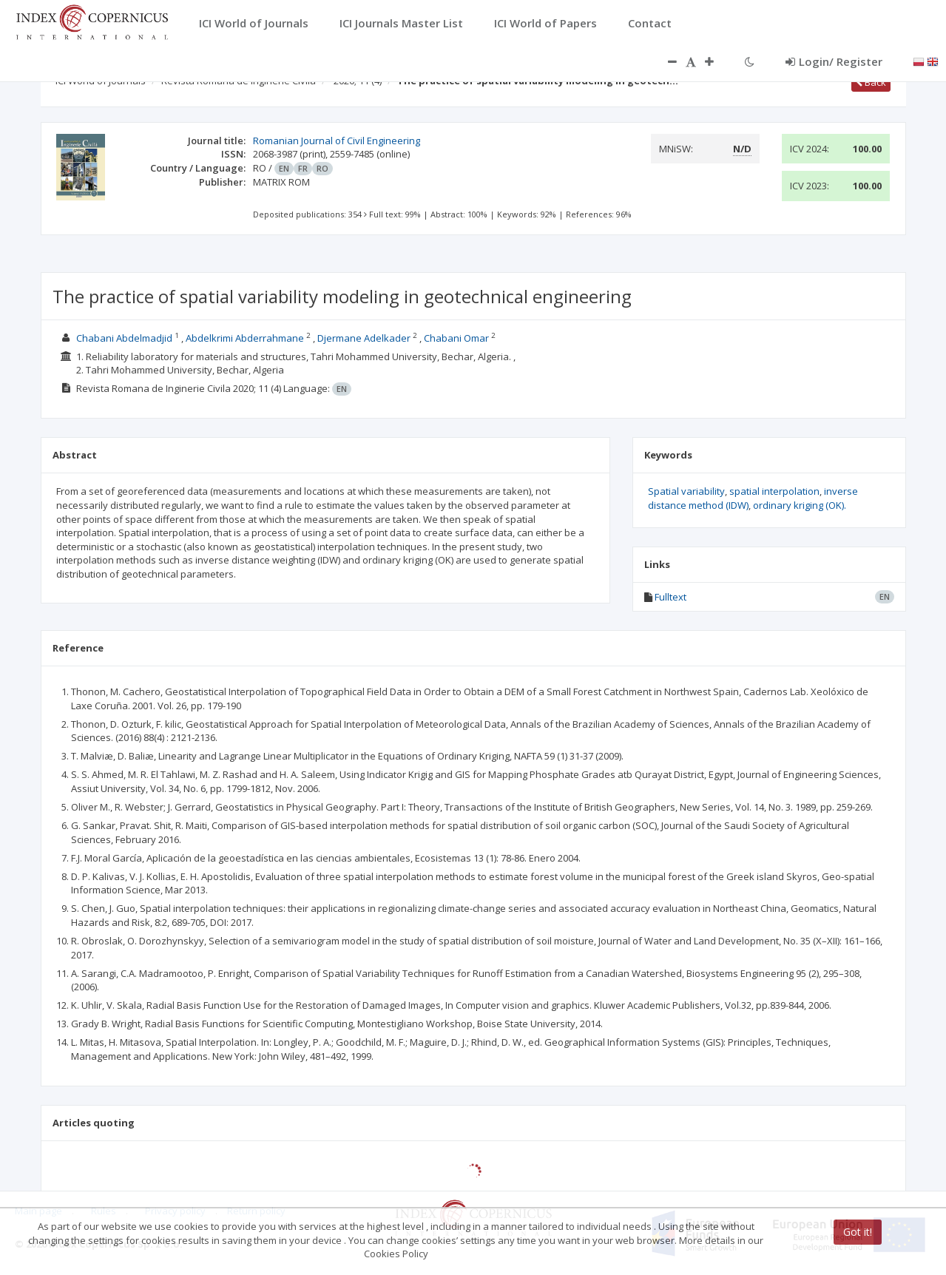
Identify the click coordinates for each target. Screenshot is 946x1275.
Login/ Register (833, 61)
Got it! (857, 1232)
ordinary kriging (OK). (799, 505)
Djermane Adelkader (364, 338)
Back (871, 82)
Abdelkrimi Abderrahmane (245, 338)
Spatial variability (686, 491)
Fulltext (670, 596)
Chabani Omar (456, 338)
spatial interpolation (774, 491)
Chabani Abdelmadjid (124, 338)
